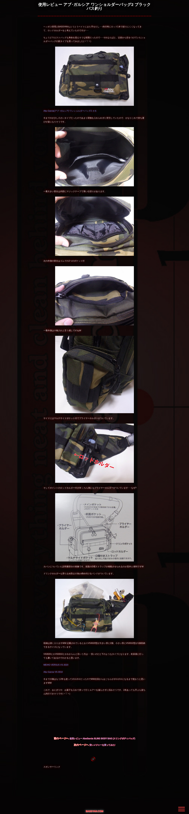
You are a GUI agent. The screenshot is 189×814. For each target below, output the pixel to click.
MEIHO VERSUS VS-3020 (55, 665)
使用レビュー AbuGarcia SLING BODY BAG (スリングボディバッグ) (102, 738)
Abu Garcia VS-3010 (53, 672)
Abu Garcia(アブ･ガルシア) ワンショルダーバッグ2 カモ (69, 111)
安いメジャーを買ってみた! (102, 745)
